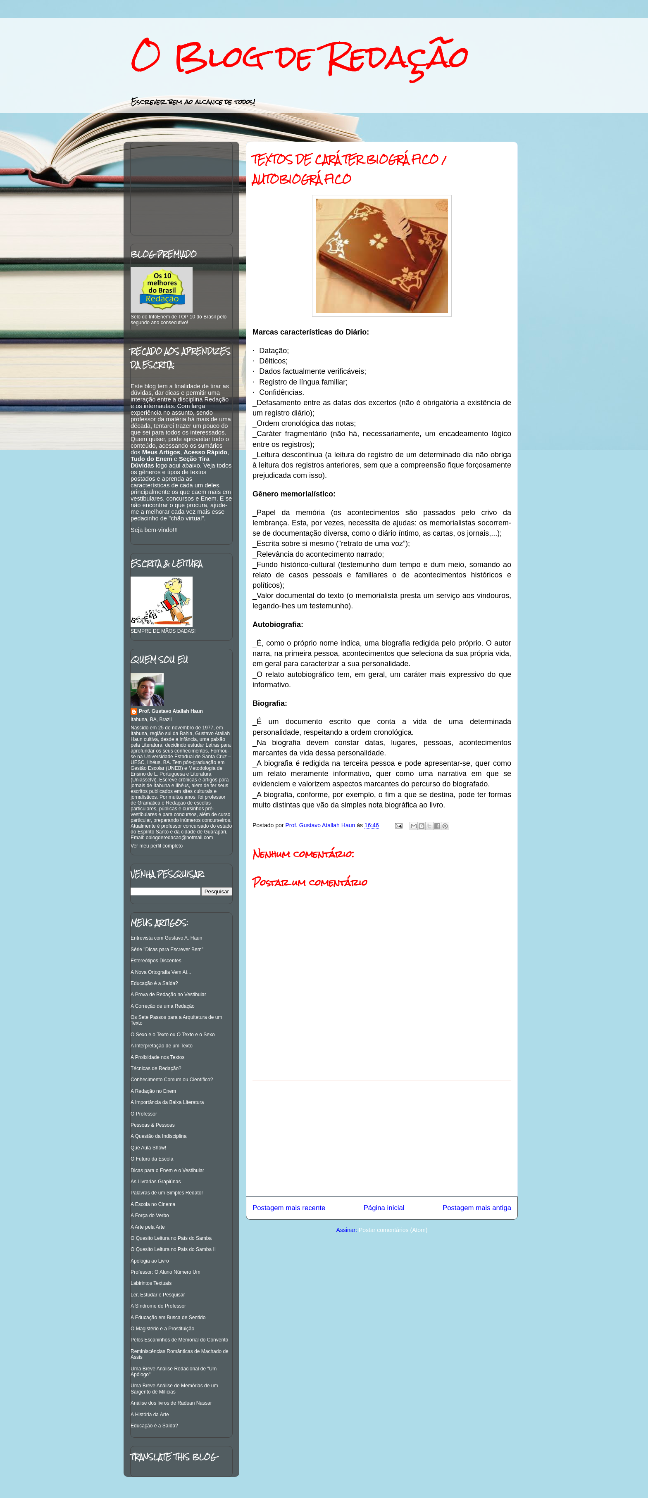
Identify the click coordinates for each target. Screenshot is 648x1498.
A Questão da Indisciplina (158, 1136)
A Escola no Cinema (153, 1204)
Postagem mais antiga (477, 1208)
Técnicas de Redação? (156, 1068)
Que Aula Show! (148, 1148)
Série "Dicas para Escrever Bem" (167, 949)
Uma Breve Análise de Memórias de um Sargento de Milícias (174, 1388)
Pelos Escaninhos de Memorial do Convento (179, 1340)
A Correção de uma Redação (163, 1006)
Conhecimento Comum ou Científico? (172, 1080)
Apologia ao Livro (150, 1261)
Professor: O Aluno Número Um (165, 1272)
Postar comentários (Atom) (393, 1230)
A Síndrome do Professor (158, 1306)
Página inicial (384, 1208)
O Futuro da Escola (152, 1159)
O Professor (144, 1114)
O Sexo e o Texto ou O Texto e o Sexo (173, 1034)
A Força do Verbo (150, 1215)
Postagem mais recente (289, 1208)
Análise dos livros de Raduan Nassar (171, 1403)
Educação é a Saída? (154, 983)
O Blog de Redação (299, 56)
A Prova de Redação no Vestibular (168, 994)
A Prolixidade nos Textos (158, 1057)
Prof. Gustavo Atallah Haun (171, 711)
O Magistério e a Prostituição (162, 1329)
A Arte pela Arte (148, 1227)
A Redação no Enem (153, 1091)
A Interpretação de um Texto (162, 1046)
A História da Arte (150, 1414)
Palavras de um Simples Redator (167, 1193)
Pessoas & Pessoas (153, 1125)
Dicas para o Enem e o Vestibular (167, 1170)
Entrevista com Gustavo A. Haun (166, 938)
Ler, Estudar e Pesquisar (158, 1295)
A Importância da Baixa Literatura (167, 1102)
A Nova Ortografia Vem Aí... (161, 972)
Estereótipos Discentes (156, 961)
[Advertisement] (382, 1138)
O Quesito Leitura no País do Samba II (173, 1249)
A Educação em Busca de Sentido (168, 1317)
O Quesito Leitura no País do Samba (171, 1238)
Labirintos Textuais (151, 1283)
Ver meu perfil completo (157, 846)
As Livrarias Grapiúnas (156, 1182)
